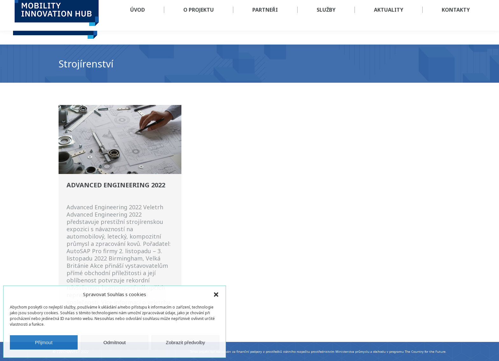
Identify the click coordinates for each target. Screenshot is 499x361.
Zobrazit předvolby (185, 342)
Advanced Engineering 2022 (116, 185)
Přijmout (44, 342)
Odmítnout (114, 342)
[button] (216, 294)
